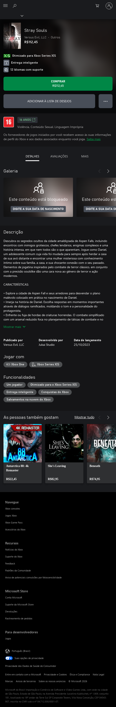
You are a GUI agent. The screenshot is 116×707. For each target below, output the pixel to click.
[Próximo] (108, 171)
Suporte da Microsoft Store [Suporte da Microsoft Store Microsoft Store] (19, 604)
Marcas (9, 681)
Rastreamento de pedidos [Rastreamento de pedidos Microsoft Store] (18, 618)
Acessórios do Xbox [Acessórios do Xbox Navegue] (15, 529)
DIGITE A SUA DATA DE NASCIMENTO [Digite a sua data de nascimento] (38, 209)
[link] (22, 453)
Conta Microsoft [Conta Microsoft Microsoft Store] (13, 597)
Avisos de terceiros (26, 681)
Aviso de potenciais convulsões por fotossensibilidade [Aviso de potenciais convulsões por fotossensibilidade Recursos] (33, 577)
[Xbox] (11, 15)
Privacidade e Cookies (55, 674)
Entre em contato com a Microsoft (23, 674)
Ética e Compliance (80, 674)
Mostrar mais (14, 327)
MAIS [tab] (84, 156)
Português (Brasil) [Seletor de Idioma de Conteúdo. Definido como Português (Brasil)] (21, 650)
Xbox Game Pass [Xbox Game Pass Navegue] (14, 522)
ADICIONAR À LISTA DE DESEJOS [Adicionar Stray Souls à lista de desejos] (49, 101)
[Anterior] (99, 171)
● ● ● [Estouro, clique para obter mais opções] (106, 101)
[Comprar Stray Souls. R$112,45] (58, 84)
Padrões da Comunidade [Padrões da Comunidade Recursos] (18, 570)
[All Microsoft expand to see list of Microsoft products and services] (5, 6)
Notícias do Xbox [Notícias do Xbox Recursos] (14, 549)
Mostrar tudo (84, 417)
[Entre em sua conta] (109, 6)
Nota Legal (98, 674)
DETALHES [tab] (32, 156)
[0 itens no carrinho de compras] (98, 6)
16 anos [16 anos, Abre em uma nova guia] (27, 120)
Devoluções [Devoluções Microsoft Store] (11, 611)
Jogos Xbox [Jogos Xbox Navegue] (11, 515)
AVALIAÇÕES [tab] (59, 156)
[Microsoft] (57, 3)
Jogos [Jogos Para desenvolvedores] (8, 638)
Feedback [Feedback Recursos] (10, 563)
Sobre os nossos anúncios (52, 681)
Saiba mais (94, 139)
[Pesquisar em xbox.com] (15, 5)
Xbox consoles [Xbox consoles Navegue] (12, 508)
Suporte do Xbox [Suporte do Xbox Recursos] (13, 556)
